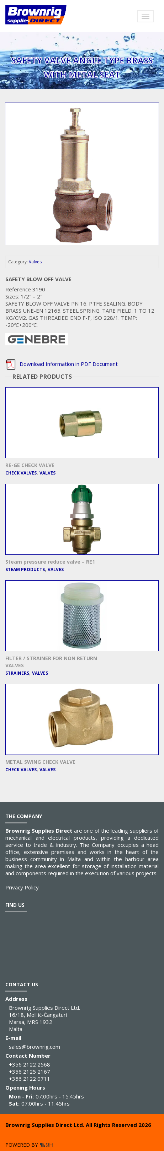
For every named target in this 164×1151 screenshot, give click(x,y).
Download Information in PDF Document (61, 363)
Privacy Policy (22, 887)
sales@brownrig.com (34, 1046)
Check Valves (21, 473)
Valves (35, 262)
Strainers (17, 673)
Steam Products (25, 569)
